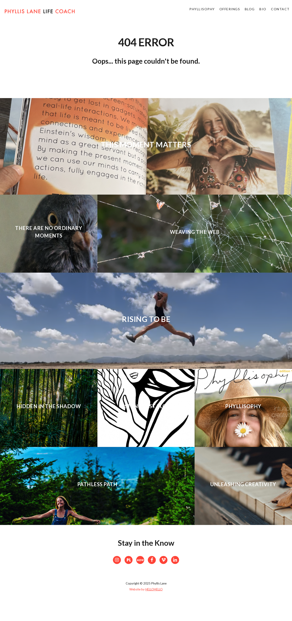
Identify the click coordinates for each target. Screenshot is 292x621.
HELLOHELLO (154, 589)
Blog (245, 11)
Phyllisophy (194, 11)
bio (260, 11)
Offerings (224, 11)
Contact (279, 11)
